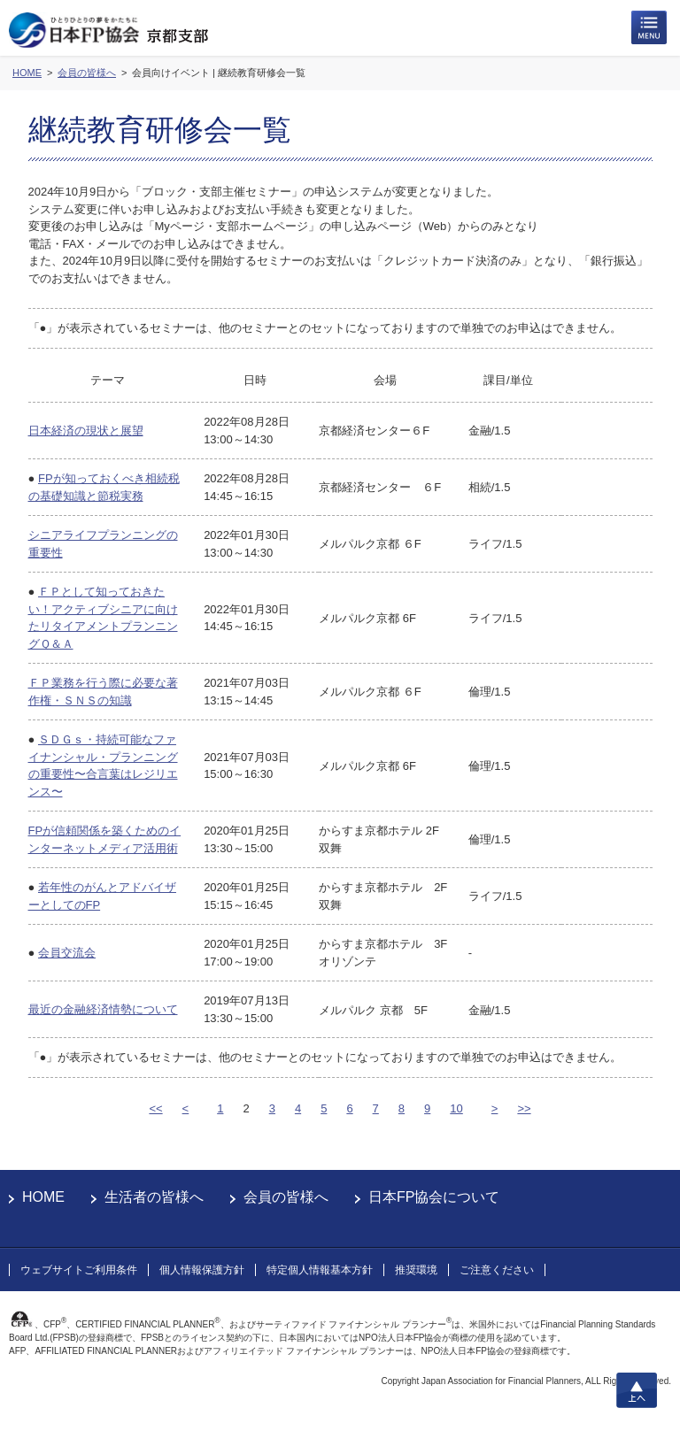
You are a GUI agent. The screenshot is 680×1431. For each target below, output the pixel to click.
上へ (636, 1390)
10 (456, 1108)
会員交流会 (67, 952)
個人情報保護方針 (201, 1270)
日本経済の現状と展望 (85, 430)
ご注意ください (497, 1270)
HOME (43, 1196)
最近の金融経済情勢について (103, 1009)
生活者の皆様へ (154, 1196)
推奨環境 (416, 1270)
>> (523, 1108)
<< (155, 1108)
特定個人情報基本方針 (320, 1270)
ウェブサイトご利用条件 (78, 1270)
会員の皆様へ (285, 1196)
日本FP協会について (433, 1196)
